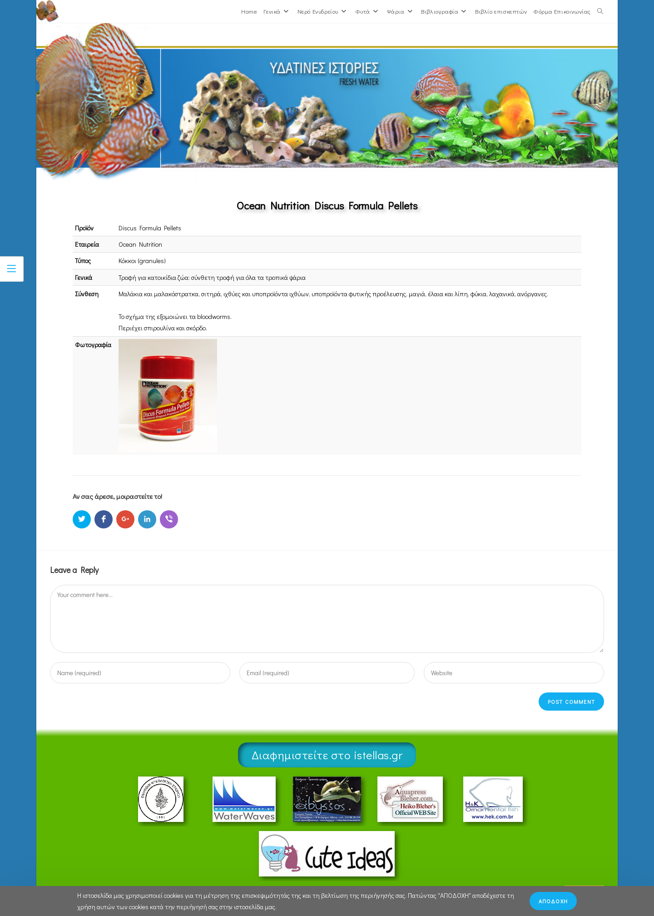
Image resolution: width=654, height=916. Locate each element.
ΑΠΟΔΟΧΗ (553, 901)
